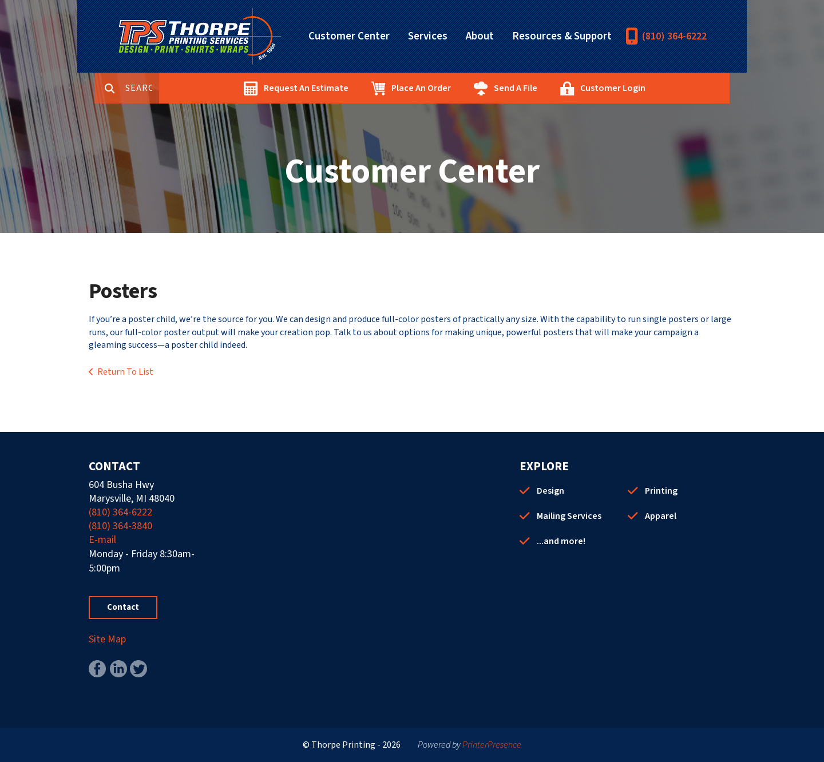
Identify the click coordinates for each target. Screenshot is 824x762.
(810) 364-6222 (674, 36)
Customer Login (653, 88)
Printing (661, 491)
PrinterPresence (491, 745)
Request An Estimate (346, 88)
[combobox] (182, 88)
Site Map (107, 639)
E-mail (102, 540)
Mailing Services (569, 516)
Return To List (125, 372)
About (480, 36)
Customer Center (349, 36)
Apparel (660, 516)
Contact (123, 607)
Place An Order (461, 88)
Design (550, 491)
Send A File (555, 88)
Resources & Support (562, 36)
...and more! (561, 541)
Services (427, 36)
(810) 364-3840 (120, 526)
